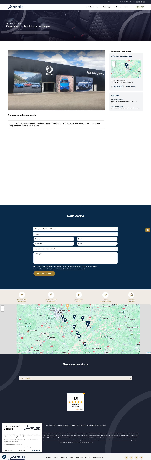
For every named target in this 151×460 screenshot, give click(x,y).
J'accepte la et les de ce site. (66, 266)
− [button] (114, 65)
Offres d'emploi (98, 457)
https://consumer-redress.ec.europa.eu (82, 442)
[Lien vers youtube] (144, 2)
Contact (88, 457)
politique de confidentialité (53, 266)
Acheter (48, 457)
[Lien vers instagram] (142, 2)
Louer (72, 457)
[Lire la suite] (147, 230)
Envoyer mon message (44, 273)
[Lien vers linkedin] (137, 2)
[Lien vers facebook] (139, 2)
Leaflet (139, 77)
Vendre (56, 457)
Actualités (79, 457)
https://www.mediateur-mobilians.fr (43, 437)
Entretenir (64, 457)
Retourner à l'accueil (14, 23)
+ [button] (114, 62)
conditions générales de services (78, 266)
